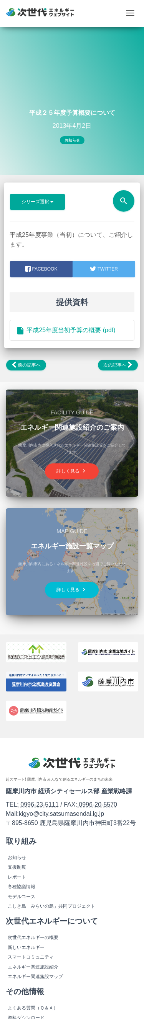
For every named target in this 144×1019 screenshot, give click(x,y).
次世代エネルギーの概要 (33, 937)
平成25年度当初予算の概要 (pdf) (66, 330)
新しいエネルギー (26, 947)
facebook (41, 269)
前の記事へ (26, 365)
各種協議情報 (21, 886)
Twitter (103, 269)
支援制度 (17, 867)
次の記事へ (117, 365)
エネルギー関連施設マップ (35, 976)
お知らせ (72, 140)
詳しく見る (71, 471)
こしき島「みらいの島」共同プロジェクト (51, 906)
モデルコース (21, 896)
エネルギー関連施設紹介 (33, 967)
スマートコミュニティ (31, 957)
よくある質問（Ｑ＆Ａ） (33, 1008)
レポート (17, 877)
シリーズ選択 (37, 201)
